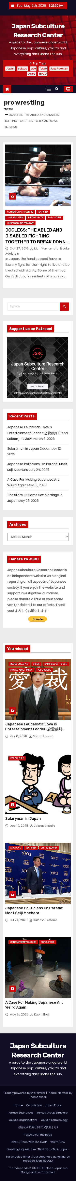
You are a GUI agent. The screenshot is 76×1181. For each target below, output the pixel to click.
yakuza (22, 68)
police (31, 73)
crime (36, 664)
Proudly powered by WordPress (25, 1093)
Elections (15, 847)
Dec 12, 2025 (19, 826)
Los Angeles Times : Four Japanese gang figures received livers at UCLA (38, 1159)
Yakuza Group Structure (52, 1113)
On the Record (49, 847)
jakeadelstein (42, 826)
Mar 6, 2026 (19, 736)
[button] (57, 89)
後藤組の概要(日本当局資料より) (38, 1127)
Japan (10, 68)
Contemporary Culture (20, 211)
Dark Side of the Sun (55, 664)
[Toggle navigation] (49, 89)
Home (8, 108)
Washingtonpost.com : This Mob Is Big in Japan (38, 1149)
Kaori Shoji (40, 1014)
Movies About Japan (21, 669)
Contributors (34, 1105)
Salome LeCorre (43, 920)
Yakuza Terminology (54, 1120)
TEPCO (42, 73)
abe (33, 68)
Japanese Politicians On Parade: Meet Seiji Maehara (34, 910)
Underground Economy (20, 223)
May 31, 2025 (19, 1014)
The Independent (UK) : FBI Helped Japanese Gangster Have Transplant (38, 1170)
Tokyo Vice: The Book (38, 1135)
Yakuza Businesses (21, 1113)
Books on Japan (19, 664)
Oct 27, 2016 (19, 248)
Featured (43, 211)
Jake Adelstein (59, 68)
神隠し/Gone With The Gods (29, 1142)
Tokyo (43, 68)
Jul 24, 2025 (19, 920)
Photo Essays (35, 217)
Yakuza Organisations (23, 1120)
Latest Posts (53, 1105)
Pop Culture (54, 217)
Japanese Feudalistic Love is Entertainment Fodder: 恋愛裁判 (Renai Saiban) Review (37, 433)
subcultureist (41, 736)
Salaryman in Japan (23, 448)
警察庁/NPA (57, 1142)
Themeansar (37, 1097)
